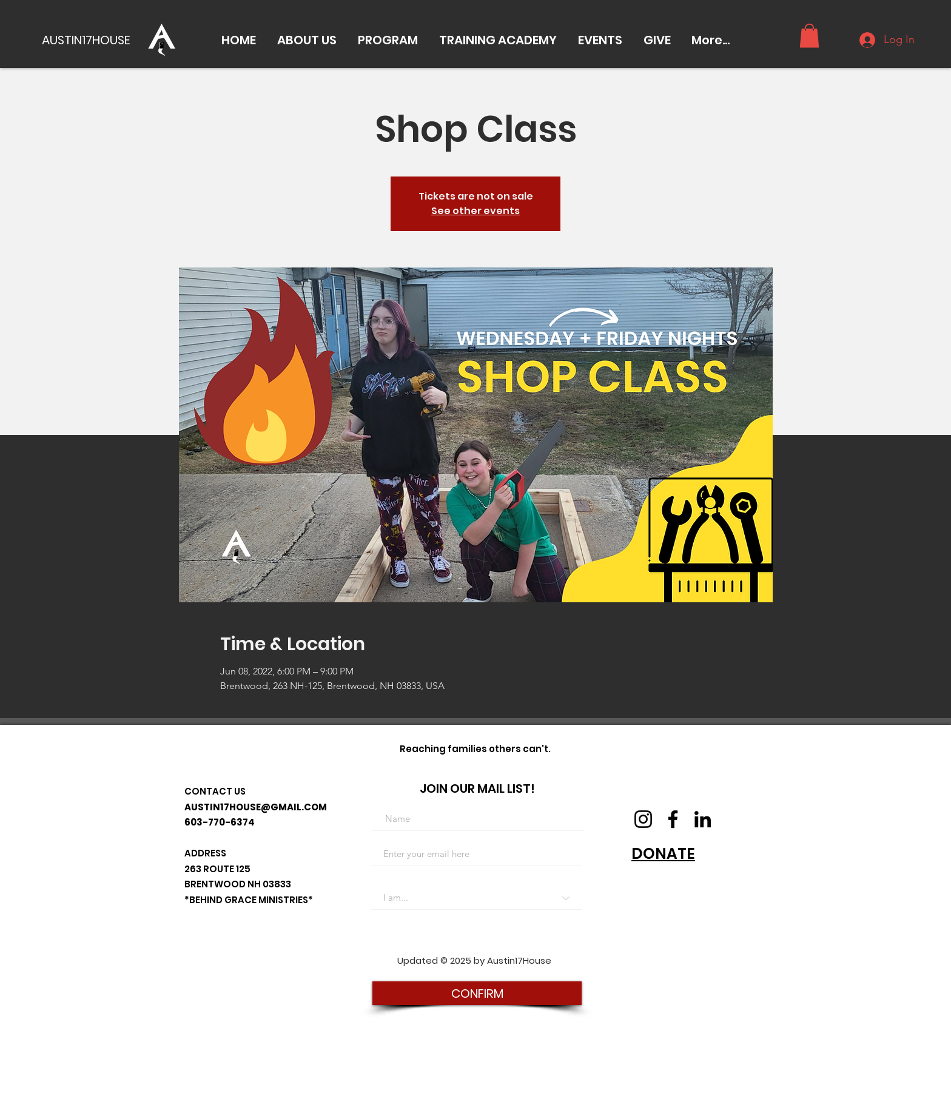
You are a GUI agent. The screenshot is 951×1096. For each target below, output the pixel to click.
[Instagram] (643, 819)
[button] (306, 40)
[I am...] (476, 898)
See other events (475, 211)
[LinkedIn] (702, 819)
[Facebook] (673, 819)
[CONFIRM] (477, 993)
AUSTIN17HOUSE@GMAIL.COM (255, 807)
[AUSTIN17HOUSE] (89, 40)
